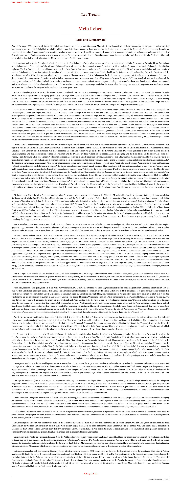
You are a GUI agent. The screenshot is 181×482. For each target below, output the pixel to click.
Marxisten (28, 2)
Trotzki (36, 2)
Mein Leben (45, 2)
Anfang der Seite (90, 474)
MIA (13, 2)
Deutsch (19, 2)
